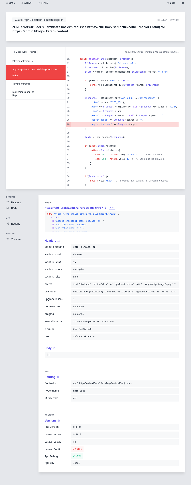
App (8, 218)
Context (10, 233)
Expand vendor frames (25, 52)
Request (10, 197)
